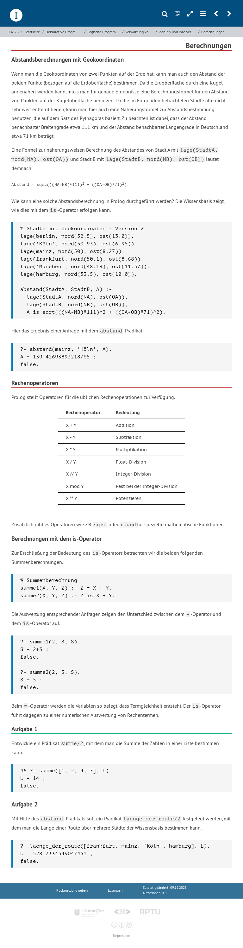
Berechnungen (213, 31)
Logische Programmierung (104, 31)
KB (164, 893)
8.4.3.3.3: (15, 31)
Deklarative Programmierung (64, 31)
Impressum (121, 936)
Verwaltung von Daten (139, 31)
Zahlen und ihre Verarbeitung (178, 31)
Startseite (32, 31)
